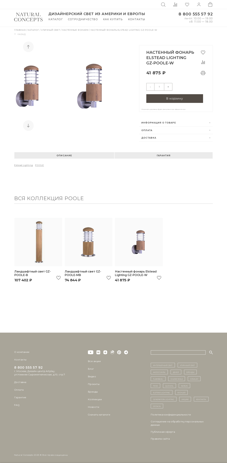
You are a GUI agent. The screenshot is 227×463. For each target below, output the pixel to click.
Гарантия (163, 154)
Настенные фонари (75, 30)
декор (176, 371)
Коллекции (95, 398)
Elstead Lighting (23, 163)
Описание (64, 154)
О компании (21, 350)
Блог (91, 367)
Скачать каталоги (99, 413)
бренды (190, 371)
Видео (92, 375)
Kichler (182, 391)
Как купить (113, 19)
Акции (185, 398)
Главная (20, 30)
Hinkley (194, 377)
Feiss (155, 384)
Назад (20, 34)
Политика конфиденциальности (171, 413)
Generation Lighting (163, 398)
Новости (93, 405)
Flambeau (158, 377)
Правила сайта (160, 437)
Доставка (148, 136)
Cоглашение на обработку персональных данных (177, 422)
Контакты (136, 19)
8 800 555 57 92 (196, 14)
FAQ (17, 404)
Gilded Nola (177, 377)
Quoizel (169, 384)
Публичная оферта (163, 430)
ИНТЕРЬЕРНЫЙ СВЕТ (163, 364)
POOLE (39, 163)
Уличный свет (51, 30)
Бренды (93, 390)
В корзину (174, 97)
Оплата (147, 129)
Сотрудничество (83, 19)
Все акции (94, 360)
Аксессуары (159, 371)
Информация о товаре (158, 121)
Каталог (55, 19)
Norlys (184, 384)
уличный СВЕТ (187, 364)
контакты (201, 398)
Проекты (93, 383)
